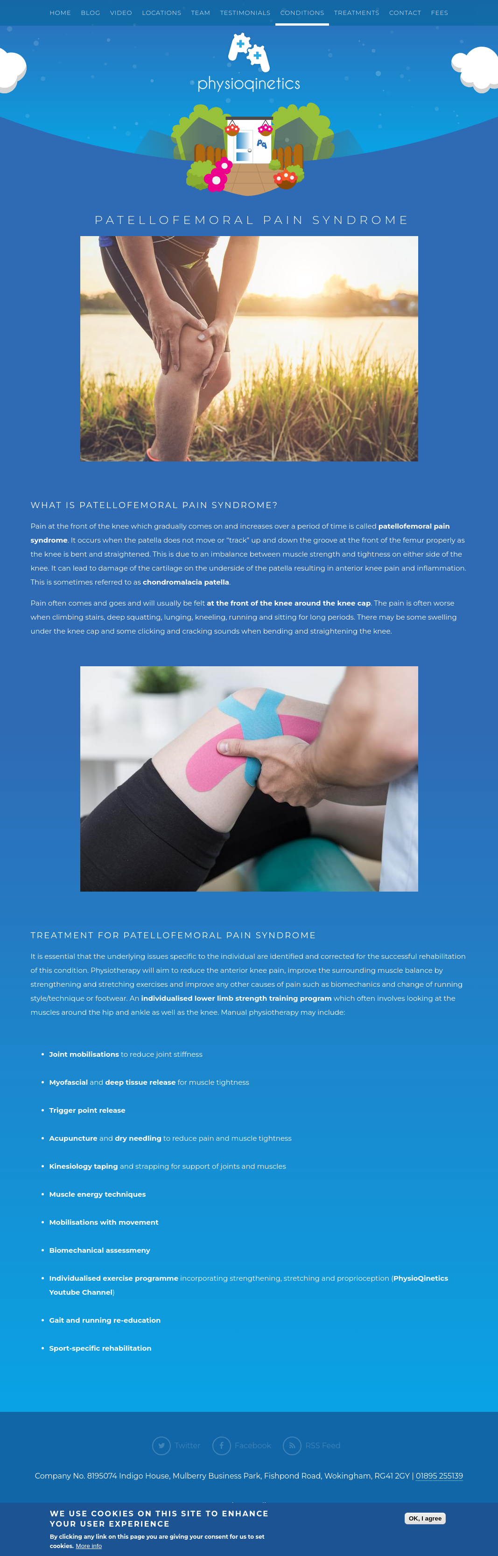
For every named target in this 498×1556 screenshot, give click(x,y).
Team (200, 12)
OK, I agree (425, 1518)
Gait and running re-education (105, 1320)
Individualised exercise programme (114, 1278)
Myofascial (68, 1082)
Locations (162, 12)
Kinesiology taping (84, 1166)
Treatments (356, 12)
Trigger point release (87, 1110)
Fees (440, 12)
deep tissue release (140, 1082)
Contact (405, 12)
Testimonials (245, 12)
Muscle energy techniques (97, 1194)
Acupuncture (73, 1138)
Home (60, 12)
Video (121, 12)
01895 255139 (439, 1476)
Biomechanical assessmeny (99, 1250)
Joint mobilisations (84, 1054)
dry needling (138, 1138)
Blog (90, 12)
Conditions (302, 12)
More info (89, 1545)
